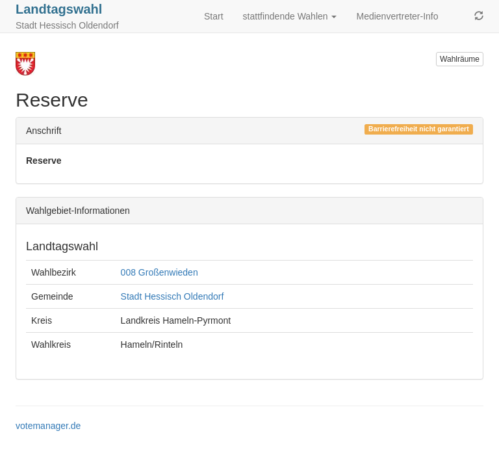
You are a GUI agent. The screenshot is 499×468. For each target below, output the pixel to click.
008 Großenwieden (159, 272)
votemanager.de (48, 426)
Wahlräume (460, 59)
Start (214, 16)
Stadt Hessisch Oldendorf (172, 296)
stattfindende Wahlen (290, 16)
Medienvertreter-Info (397, 16)
